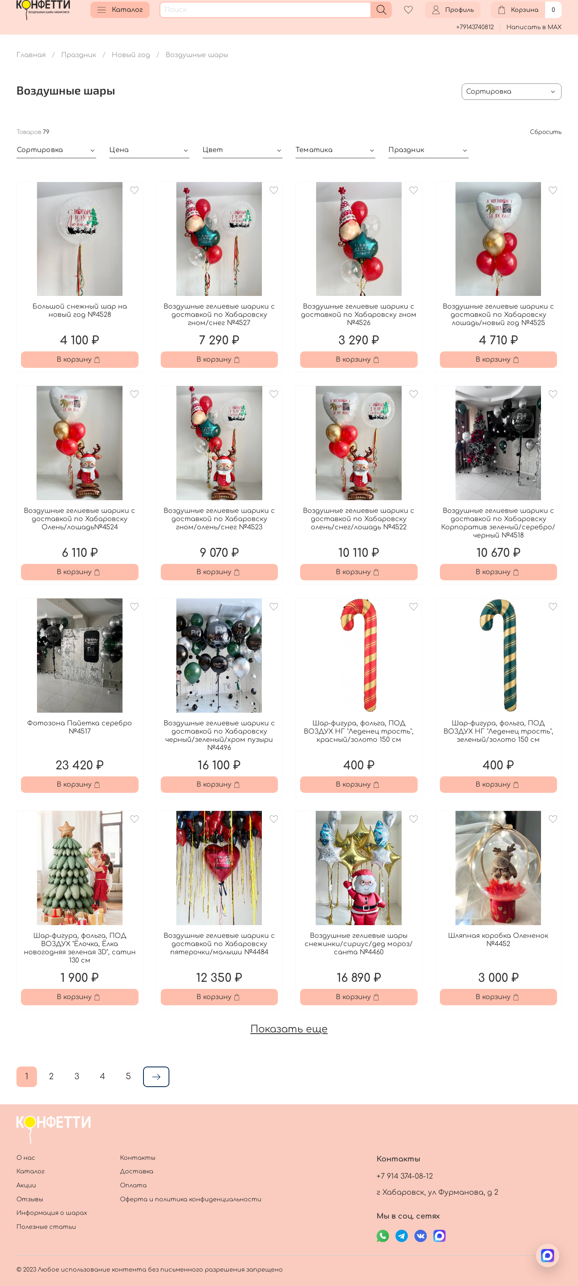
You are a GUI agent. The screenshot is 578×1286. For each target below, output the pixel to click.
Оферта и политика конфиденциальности (190, 1199)
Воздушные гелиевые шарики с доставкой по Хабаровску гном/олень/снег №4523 (219, 519)
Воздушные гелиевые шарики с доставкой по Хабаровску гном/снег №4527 (219, 315)
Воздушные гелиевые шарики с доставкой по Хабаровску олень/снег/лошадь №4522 (358, 519)
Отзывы (29, 1199)
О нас (25, 1157)
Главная (31, 55)
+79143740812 (475, 27)
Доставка (136, 1171)
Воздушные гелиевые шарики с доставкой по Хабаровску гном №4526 (358, 315)
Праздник (78, 55)
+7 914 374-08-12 (405, 1176)
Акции (26, 1185)
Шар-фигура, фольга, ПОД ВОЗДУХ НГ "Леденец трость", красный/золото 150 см (359, 731)
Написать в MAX (534, 27)
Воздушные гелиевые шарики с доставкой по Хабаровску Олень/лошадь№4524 (79, 519)
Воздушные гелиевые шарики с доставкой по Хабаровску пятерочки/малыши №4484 (219, 944)
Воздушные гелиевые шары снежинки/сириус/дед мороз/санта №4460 (359, 944)
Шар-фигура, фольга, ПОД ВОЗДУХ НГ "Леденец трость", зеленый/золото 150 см (498, 731)
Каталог (120, 10)
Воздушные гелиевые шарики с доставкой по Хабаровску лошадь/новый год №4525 (498, 315)
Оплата (133, 1185)
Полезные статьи (46, 1227)
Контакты (137, 1157)
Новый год (131, 55)
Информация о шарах (51, 1213)
